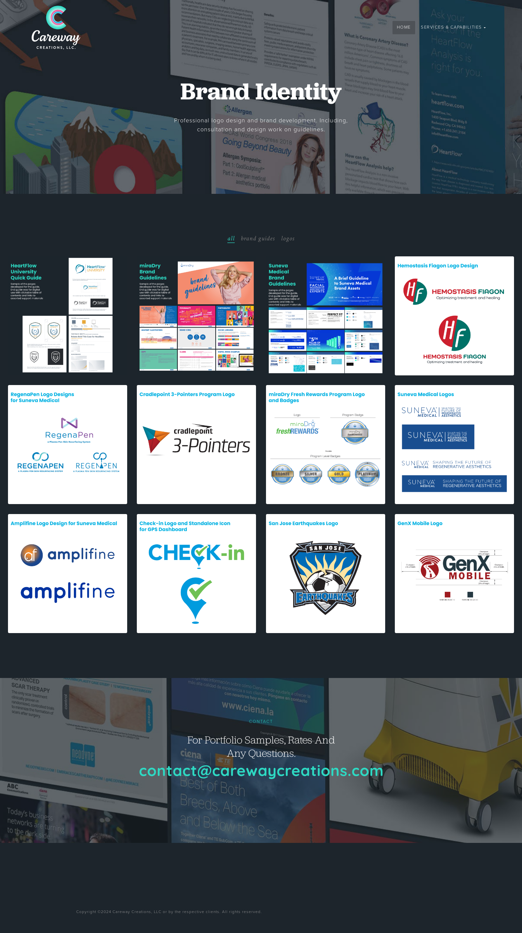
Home (404, 27)
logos (288, 238)
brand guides (258, 238)
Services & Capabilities (452, 27)
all (231, 238)
